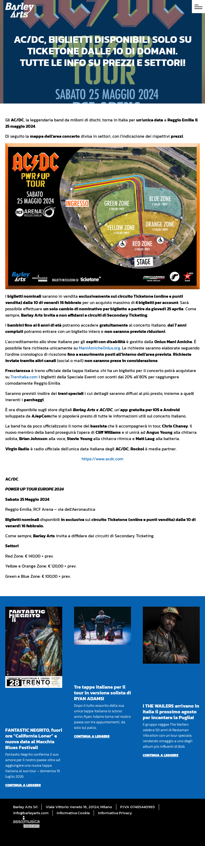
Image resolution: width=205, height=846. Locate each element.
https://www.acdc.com (102, 459)
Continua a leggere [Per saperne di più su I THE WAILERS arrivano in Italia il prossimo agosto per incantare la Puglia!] (160, 755)
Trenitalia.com (24, 377)
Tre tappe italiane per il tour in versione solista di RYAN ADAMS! (102, 692)
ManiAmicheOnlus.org (99, 348)
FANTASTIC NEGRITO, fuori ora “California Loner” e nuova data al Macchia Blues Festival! (33, 738)
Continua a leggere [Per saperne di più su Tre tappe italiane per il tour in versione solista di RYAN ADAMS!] (91, 736)
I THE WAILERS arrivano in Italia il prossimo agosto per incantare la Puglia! (171, 711)
